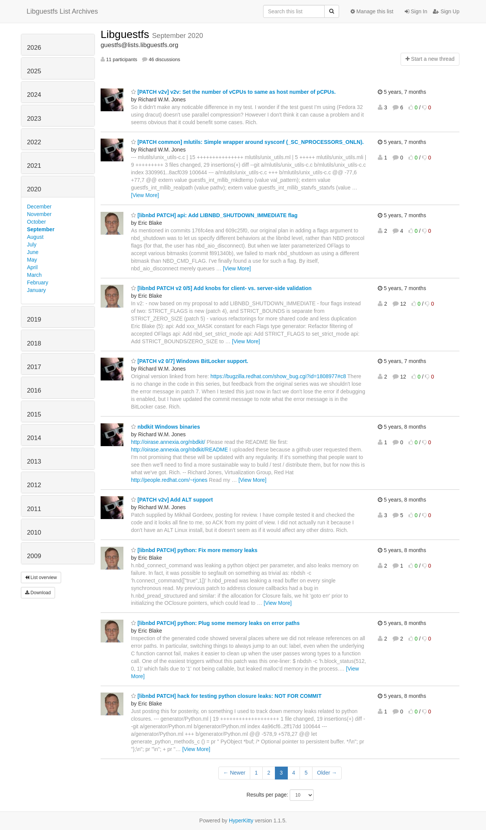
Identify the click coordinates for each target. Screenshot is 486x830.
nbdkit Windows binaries (165, 427)
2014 (34, 438)
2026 (34, 47)
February (37, 282)
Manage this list (371, 11)
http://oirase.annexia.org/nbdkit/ (168, 442)
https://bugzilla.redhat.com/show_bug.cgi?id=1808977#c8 (278, 376)
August (35, 237)
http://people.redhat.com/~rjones (169, 480)
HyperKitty (241, 820)
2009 (34, 556)
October (36, 222)
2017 (34, 367)
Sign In (416, 11)
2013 (34, 461)
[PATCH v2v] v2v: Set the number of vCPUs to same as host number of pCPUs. (233, 92)
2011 (34, 509)
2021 (34, 165)
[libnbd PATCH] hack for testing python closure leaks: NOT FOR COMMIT (226, 696)
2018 (34, 343)
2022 (34, 142)
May (32, 260)
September (40, 229)
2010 (34, 532)
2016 (34, 390)
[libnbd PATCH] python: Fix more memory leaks (194, 550)
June (32, 252)
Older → (327, 773)
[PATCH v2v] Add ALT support (172, 500)
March (34, 275)
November (39, 214)
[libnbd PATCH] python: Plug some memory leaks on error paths (215, 623)
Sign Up (446, 11)
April (32, 267)
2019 (34, 319)
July (31, 244)
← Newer (234, 773)
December (39, 207)
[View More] (145, 195)
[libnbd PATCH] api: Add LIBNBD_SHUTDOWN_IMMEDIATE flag (214, 215)
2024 (34, 94)
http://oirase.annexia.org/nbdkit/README (179, 450)
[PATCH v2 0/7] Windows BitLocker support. (189, 361)
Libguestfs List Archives (62, 11)
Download (38, 592)
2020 (34, 189)
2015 (34, 414)
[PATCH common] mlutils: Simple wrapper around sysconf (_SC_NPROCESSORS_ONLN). (247, 142)
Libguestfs (126, 34)
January (36, 290)
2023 (34, 118)
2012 (34, 485)
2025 (34, 71)
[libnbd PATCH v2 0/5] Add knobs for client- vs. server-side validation (221, 288)
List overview (41, 577)
